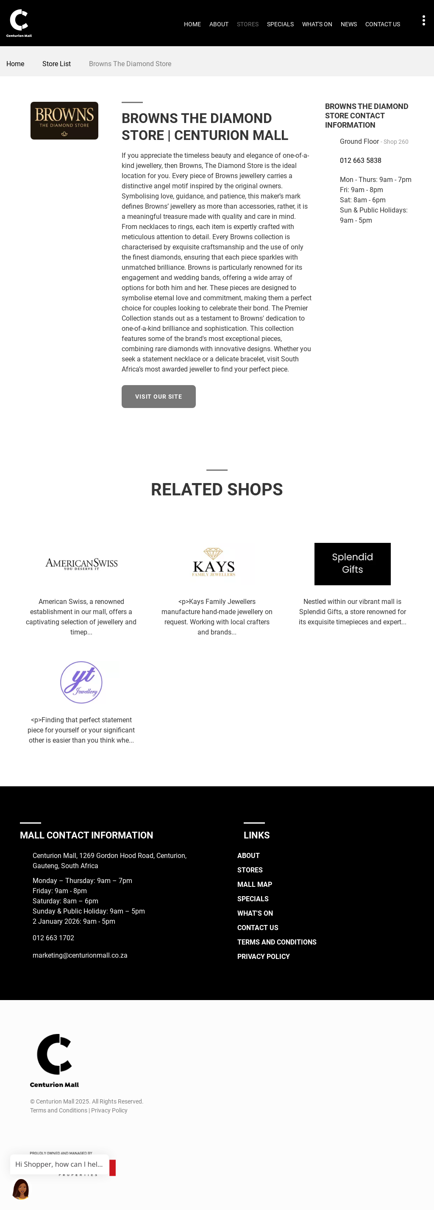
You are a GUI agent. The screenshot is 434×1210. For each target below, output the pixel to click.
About (218, 24)
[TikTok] (67, 1130)
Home (192, 24)
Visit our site (158, 396)
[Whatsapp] (83, 1130)
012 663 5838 (360, 160)
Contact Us (382, 24)
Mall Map (254, 884)
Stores (248, 24)
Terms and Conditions (277, 942)
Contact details (419, 21)
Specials (280, 24)
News (349, 24)
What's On (317, 24)
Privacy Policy (263, 957)
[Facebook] (306, 395)
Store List (56, 64)
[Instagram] (51, 1130)
